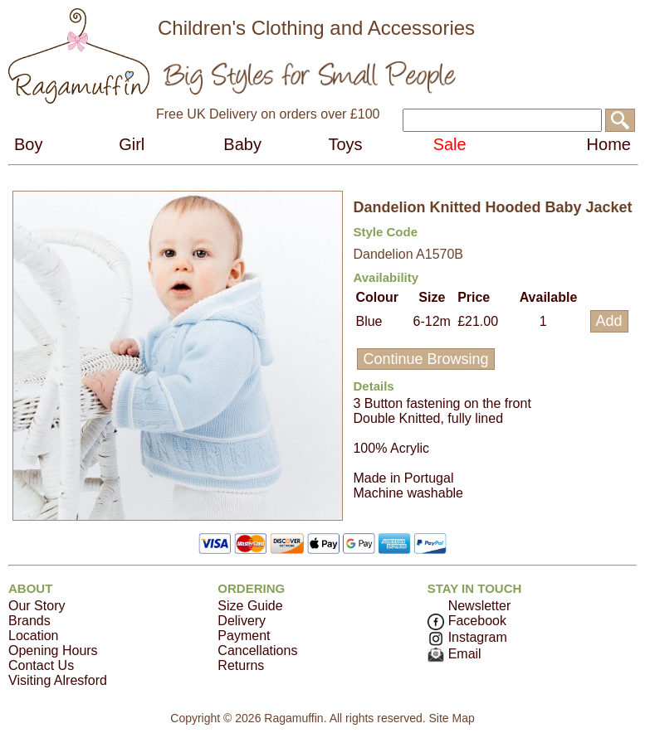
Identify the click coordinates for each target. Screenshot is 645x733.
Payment (243, 636)
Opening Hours (53, 650)
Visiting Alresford (57, 680)
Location (33, 636)
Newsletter (479, 606)
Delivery (241, 621)
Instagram (467, 637)
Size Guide (249, 606)
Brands (29, 621)
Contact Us (41, 665)
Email (454, 654)
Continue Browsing (425, 359)
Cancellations (257, 650)
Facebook (467, 621)
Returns (240, 665)
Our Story (36, 606)
